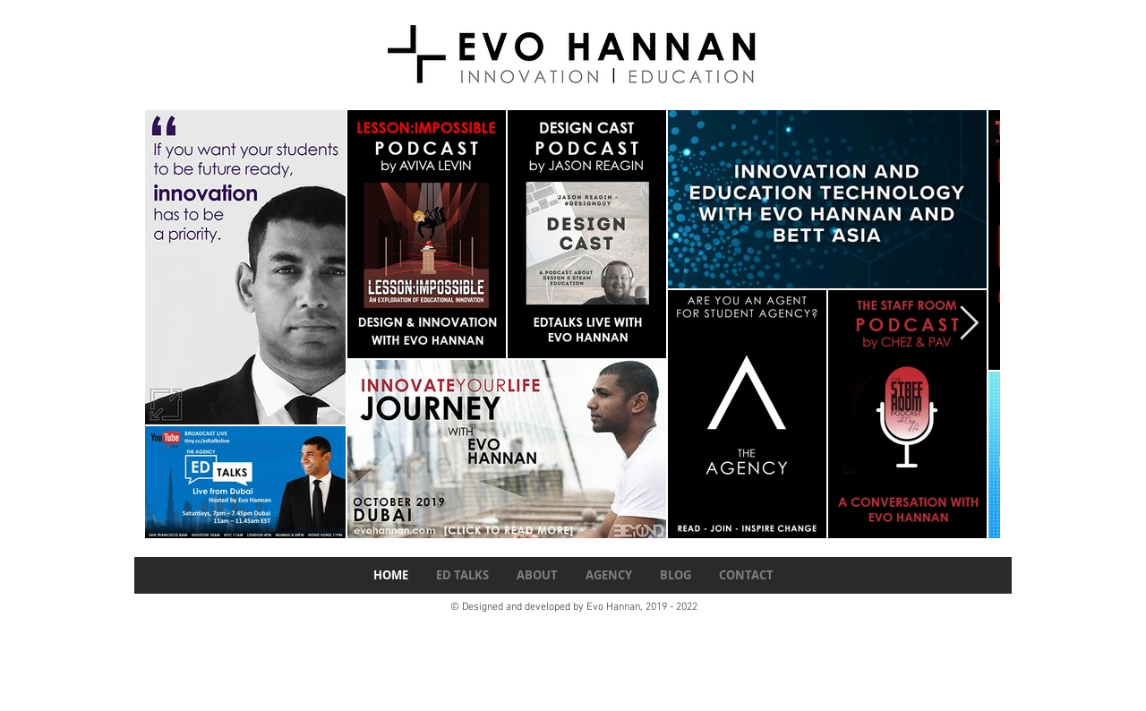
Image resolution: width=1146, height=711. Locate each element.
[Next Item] (968, 324)
